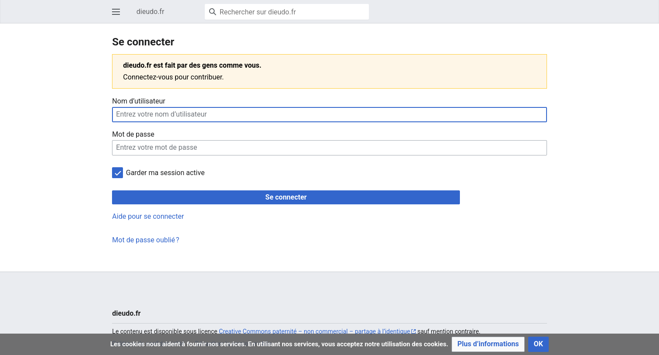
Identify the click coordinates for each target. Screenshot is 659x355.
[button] (488, 344)
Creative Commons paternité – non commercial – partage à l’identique (314, 331)
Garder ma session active (165, 173)
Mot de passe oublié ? (145, 240)
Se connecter (286, 197)
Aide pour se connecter (148, 216)
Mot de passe (133, 134)
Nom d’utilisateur (138, 101)
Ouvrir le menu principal (119, 16)
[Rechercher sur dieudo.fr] (287, 12)
